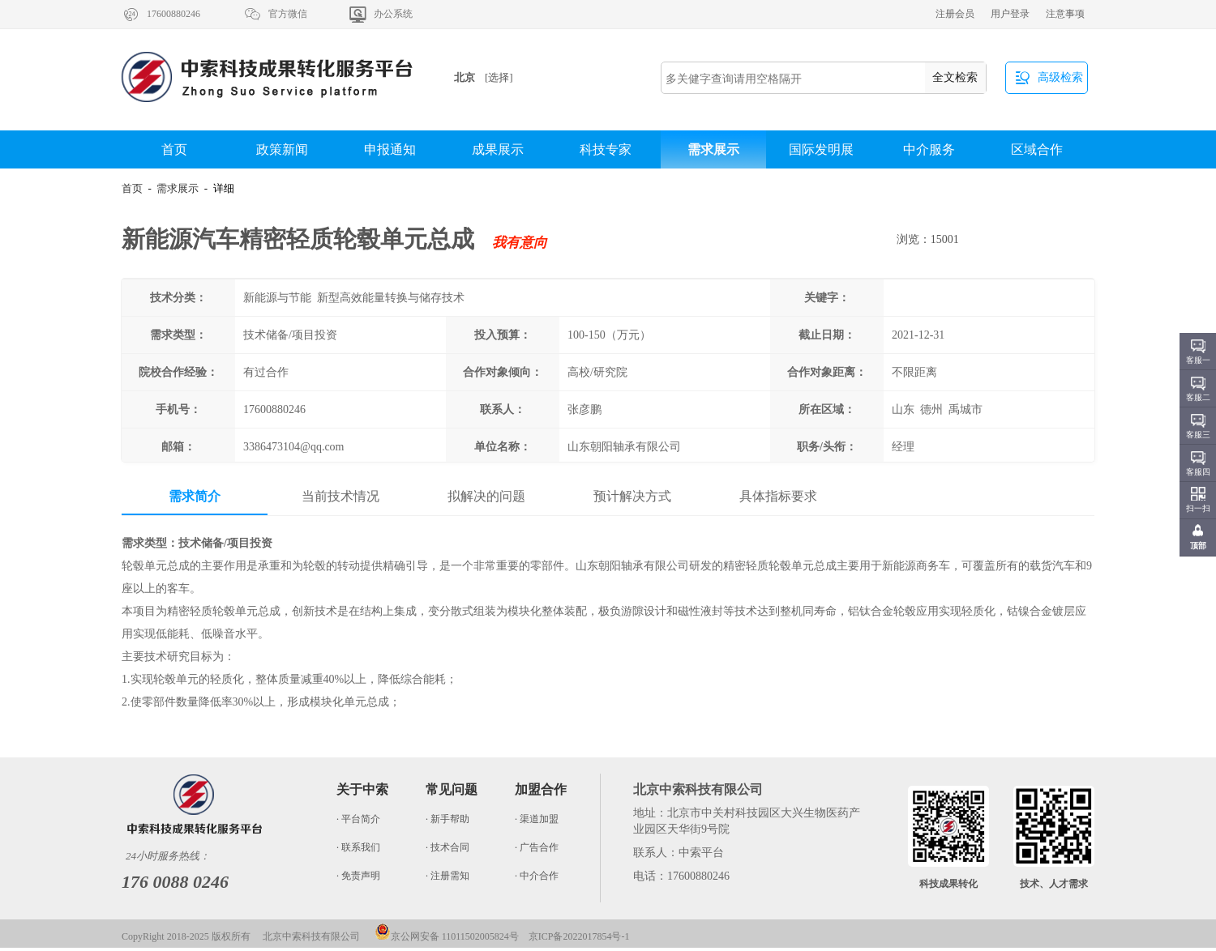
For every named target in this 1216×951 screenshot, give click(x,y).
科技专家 (606, 149)
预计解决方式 (632, 496)
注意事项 (1065, 13)
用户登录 (1010, 13)
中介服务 (929, 149)
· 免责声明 (358, 875)
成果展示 (498, 149)
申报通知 (390, 149)
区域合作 (1037, 149)
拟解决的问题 (486, 496)
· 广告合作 (537, 847)
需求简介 (195, 496)
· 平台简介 (358, 819)
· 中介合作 (537, 875)
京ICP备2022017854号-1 (579, 936)
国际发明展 (821, 149)
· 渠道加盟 (537, 819)
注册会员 (955, 13)
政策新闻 (282, 149)
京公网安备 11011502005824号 (447, 936)
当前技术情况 (340, 496)
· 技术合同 (447, 847)
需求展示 (713, 149)
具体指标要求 (778, 496)
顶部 (1198, 545)
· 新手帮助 (447, 819)
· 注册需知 (447, 875)
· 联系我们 (358, 847)
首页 (174, 149)
